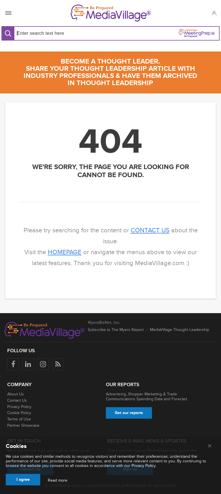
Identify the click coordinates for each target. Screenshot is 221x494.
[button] (214, 13)
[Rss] (58, 364)
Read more (57, 480)
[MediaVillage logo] (44, 330)
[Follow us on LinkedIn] (28, 364)
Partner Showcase (23, 425)
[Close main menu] (209, 446)
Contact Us (17, 400)
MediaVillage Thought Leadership (179, 329)
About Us (15, 394)
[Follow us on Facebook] (13, 364)
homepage (64, 252)
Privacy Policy (19, 406)
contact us (150, 230)
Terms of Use (19, 419)
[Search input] (61, 33)
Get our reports (129, 412)
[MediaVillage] (111, 13)
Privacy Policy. (144, 465)
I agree (23, 479)
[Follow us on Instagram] (43, 364)
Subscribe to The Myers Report (116, 329)
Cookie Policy (19, 412)
